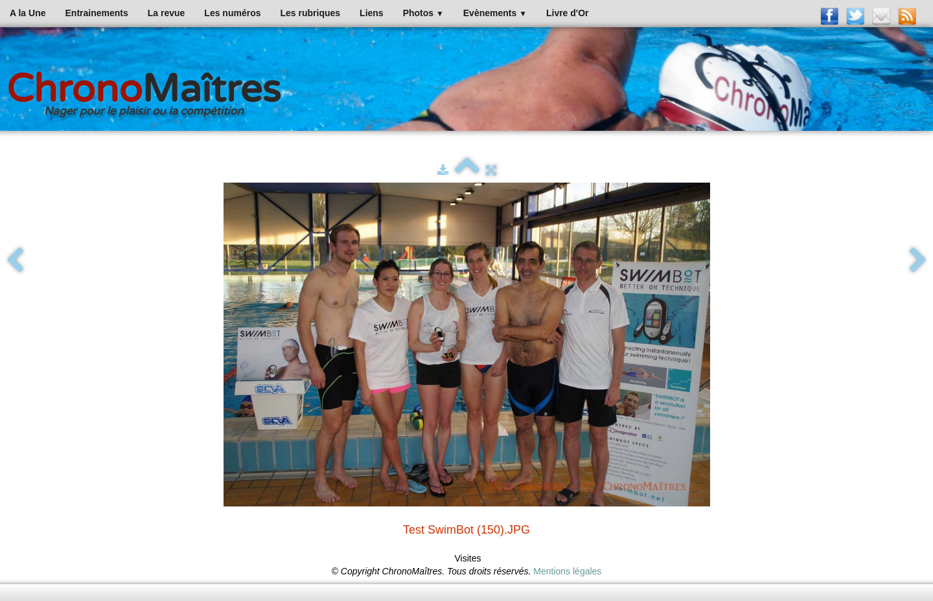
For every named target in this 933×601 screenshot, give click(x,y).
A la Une (28, 13)
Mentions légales (567, 571)
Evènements (495, 13)
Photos (423, 13)
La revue (166, 13)
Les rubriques (310, 13)
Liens (372, 13)
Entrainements (96, 13)
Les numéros (232, 13)
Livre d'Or (567, 13)
